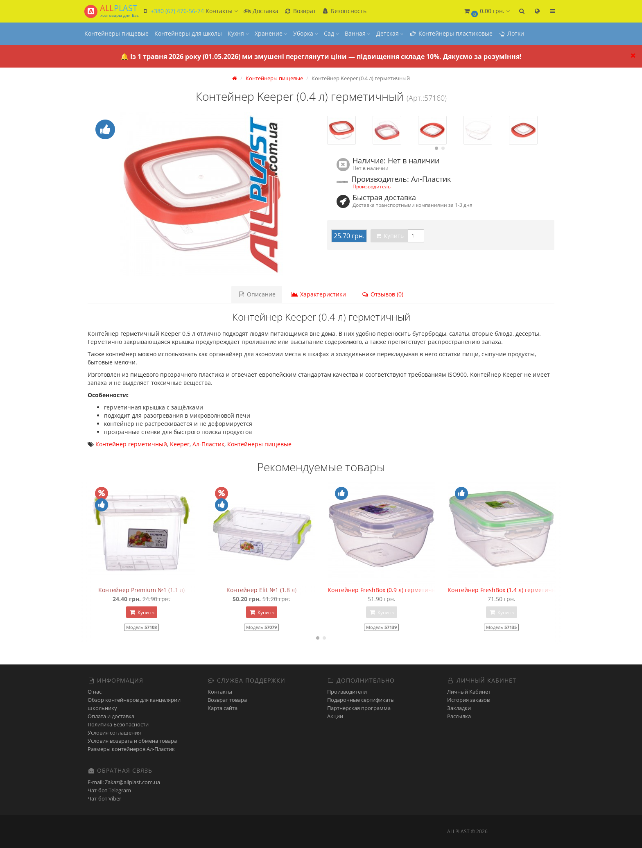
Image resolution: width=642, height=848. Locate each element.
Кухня (238, 33)
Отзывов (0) (382, 294)
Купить (389, 236)
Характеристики (318, 294)
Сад (331, 33)
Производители (347, 691)
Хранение (271, 33)
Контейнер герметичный (131, 444)
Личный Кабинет (469, 691)
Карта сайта (222, 708)
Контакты (220, 691)
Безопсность (344, 11)
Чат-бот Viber (104, 798)
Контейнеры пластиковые (451, 33)
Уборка (305, 33)
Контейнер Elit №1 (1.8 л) (261, 590)
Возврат (300, 11)
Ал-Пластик (208, 444)
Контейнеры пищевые (116, 33)
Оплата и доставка (111, 716)
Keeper (180, 444)
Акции (335, 716)
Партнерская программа (359, 708)
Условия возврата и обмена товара (132, 740)
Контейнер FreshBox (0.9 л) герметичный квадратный (404, 590)
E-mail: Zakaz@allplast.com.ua (124, 782)
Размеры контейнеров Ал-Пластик (131, 749)
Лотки (511, 33)
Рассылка (459, 716)
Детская (390, 33)
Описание (257, 294)
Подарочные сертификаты (361, 699)
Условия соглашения (114, 732)
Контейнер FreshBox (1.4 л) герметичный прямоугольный (529, 590)
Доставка (261, 11)
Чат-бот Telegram (109, 790)
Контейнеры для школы (188, 33)
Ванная (358, 33)
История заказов (468, 699)
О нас (95, 691)
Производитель (372, 186)
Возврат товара (227, 699)
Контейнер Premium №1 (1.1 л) (141, 590)
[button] (486, 11)
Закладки (459, 708)
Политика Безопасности (118, 724)
